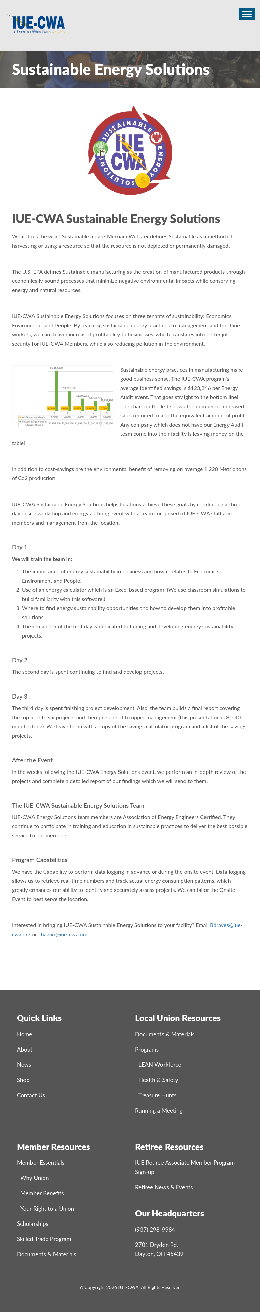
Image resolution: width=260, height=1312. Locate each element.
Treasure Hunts (157, 1095)
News (24, 1064)
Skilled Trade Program (44, 1238)
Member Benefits (42, 1193)
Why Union (34, 1177)
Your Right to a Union (47, 1208)
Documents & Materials (165, 1034)
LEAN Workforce (159, 1064)
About (24, 1049)
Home (24, 1034)
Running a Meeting (159, 1110)
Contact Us (31, 1095)
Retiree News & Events (164, 1187)
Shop (23, 1079)
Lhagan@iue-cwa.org (63, 934)
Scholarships (32, 1223)
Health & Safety (158, 1079)
